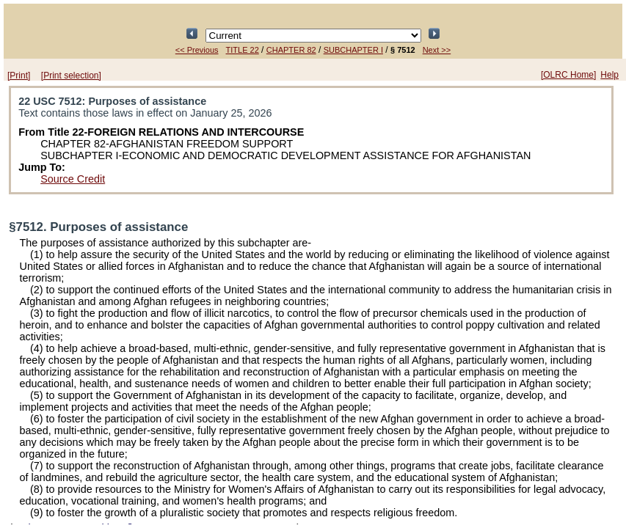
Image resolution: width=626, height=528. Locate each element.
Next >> (437, 49)
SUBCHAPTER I (353, 49)
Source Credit (72, 179)
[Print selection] (71, 75)
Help (609, 75)
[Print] (18, 75)
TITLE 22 (242, 49)
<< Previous (197, 49)
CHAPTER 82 (291, 49)
